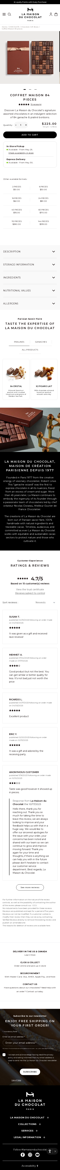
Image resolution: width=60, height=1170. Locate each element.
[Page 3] (35, 89)
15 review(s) (36, 104)
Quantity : (8, 125)
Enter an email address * (14, 1036)
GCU (34, 905)
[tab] (19, 342)
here (48, 925)
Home (4, 27)
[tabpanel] (30, 379)
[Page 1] (25, 89)
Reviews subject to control (30, 593)
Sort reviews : (10, 602)
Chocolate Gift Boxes (30, 27)
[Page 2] (30, 89)
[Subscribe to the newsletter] (30, 1072)
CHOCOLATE (14, 27)
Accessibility (30, 1165)
